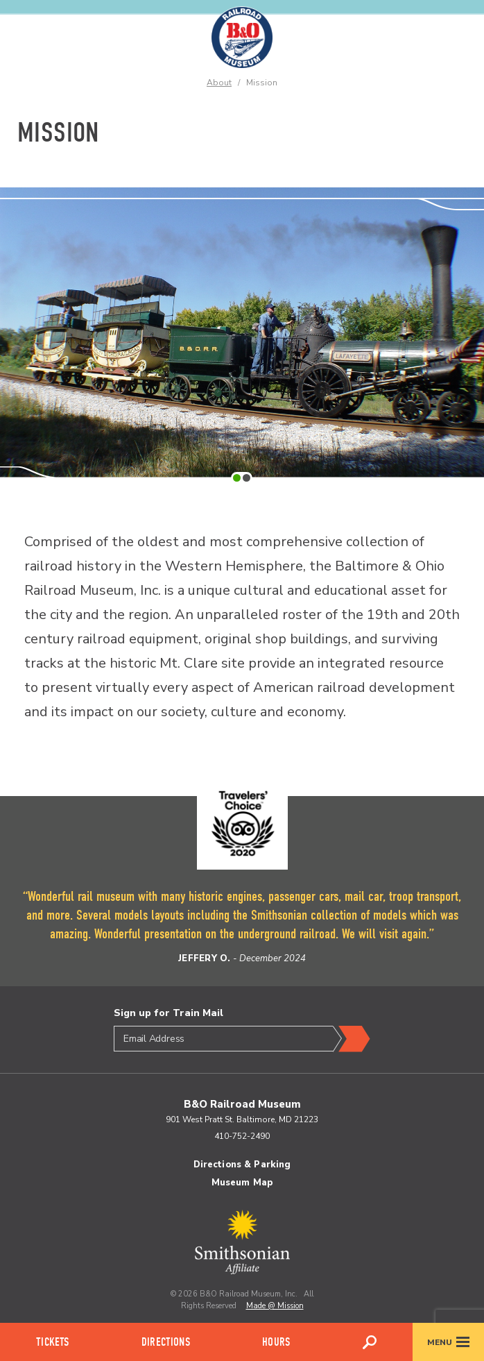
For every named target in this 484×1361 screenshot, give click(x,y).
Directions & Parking (242, 1164)
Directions (165, 1342)
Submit (351, 1039)
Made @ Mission (275, 1306)
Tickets (52, 1342)
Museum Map (242, 1182)
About (219, 82)
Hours (276, 1342)
